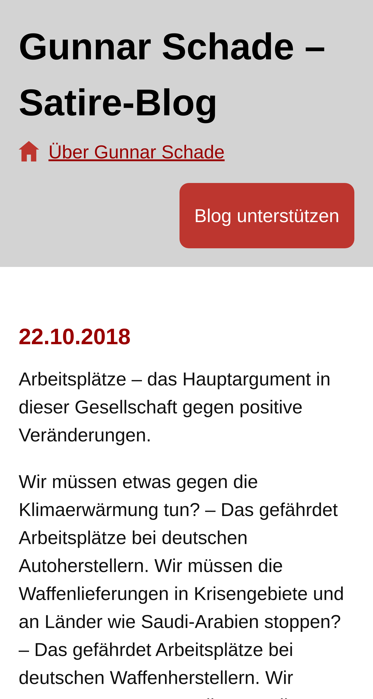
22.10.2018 (75, 336)
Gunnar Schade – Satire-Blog (172, 74)
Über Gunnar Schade (136, 152)
